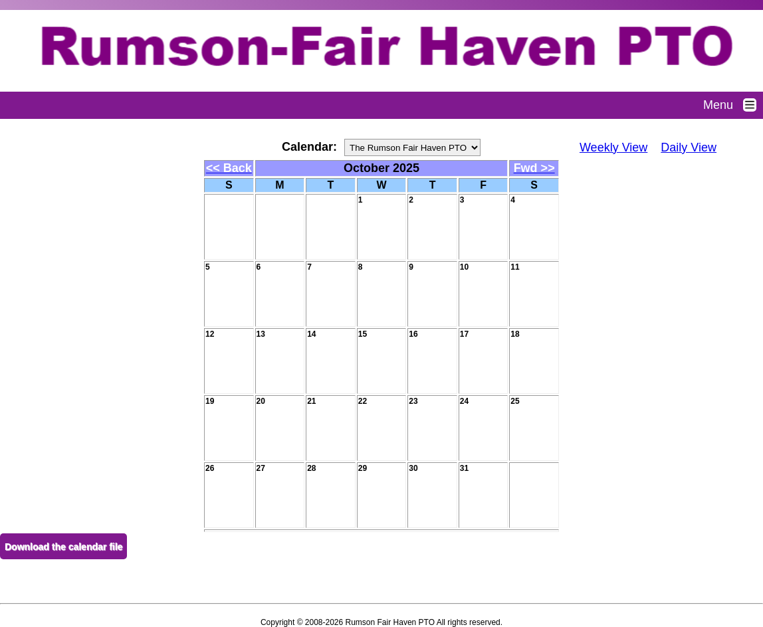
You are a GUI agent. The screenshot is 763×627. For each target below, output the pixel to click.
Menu (733, 105)
